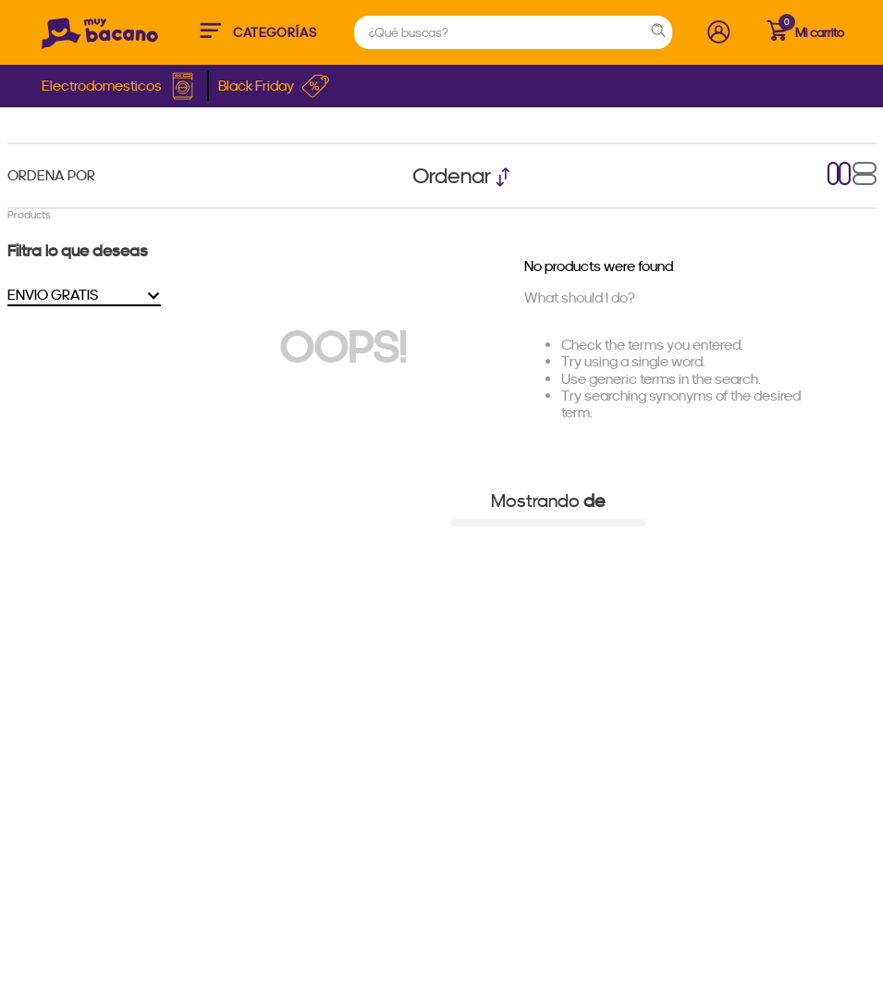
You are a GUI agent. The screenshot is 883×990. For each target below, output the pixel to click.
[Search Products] (661, 32)
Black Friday (274, 86)
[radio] (839, 175)
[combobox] (513, 32)
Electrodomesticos (120, 86)
